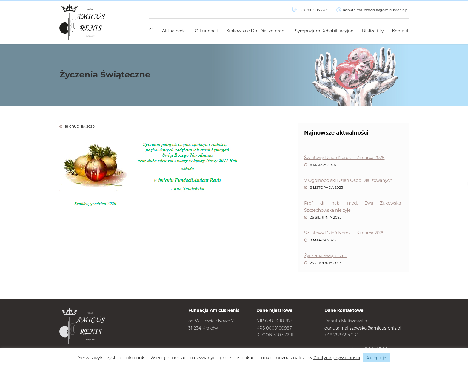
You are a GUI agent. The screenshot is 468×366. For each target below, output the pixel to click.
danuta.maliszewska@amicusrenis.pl (376, 9)
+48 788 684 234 (313, 9)
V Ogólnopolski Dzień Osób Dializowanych (348, 180)
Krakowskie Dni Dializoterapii (256, 30)
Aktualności (174, 30)
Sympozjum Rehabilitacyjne (324, 30)
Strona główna (151, 27)
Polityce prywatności (336, 357)
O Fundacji (206, 30)
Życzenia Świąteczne (325, 255)
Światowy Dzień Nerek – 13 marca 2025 (344, 233)
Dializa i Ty (373, 30)
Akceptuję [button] (376, 357)
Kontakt (400, 30)
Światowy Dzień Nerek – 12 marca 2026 (344, 157)
